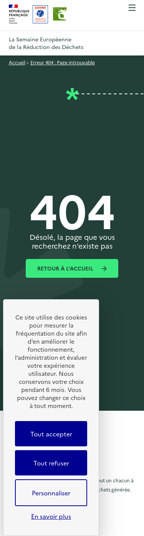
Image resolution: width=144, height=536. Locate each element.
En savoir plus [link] (51, 516)
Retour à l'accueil (66, 268)
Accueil (17, 62)
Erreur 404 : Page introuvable (62, 62)
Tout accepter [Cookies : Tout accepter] (51, 433)
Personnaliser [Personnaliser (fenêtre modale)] (51, 492)
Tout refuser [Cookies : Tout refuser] (51, 463)
